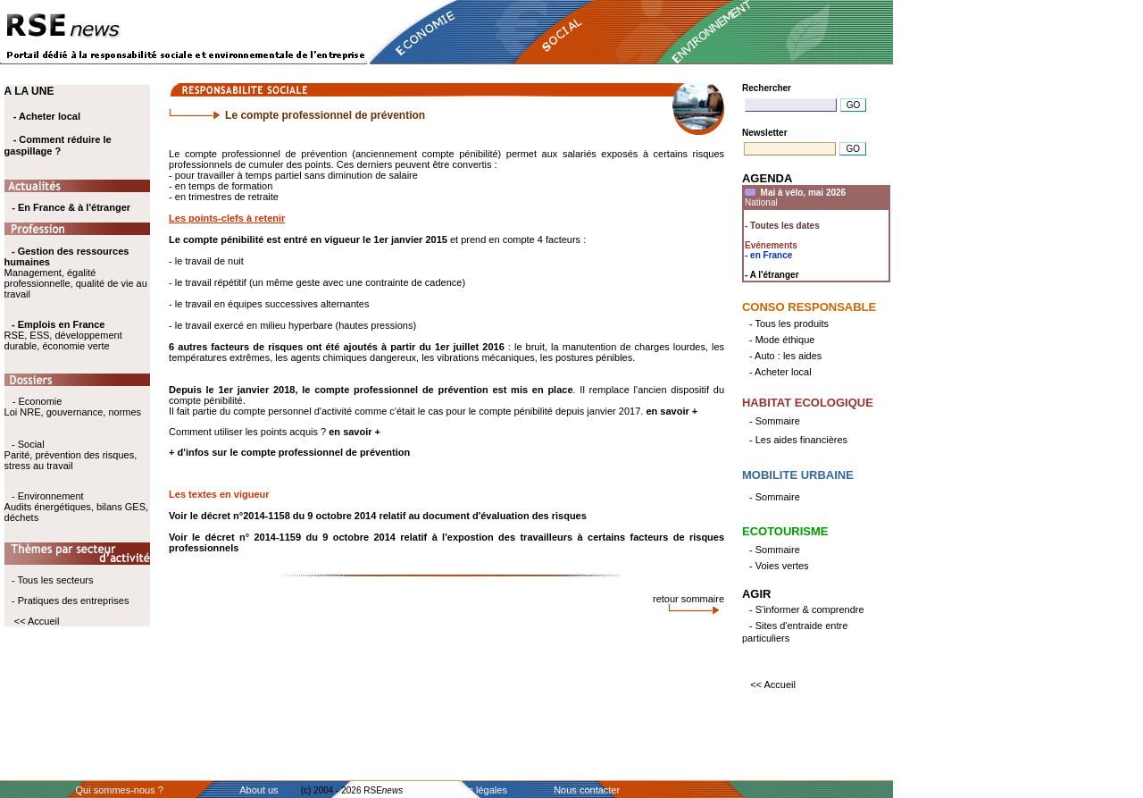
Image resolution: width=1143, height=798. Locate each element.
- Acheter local (46, 116)
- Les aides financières (798, 439)
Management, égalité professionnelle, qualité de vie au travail (75, 272)
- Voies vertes (779, 565)
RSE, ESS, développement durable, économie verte (63, 340)
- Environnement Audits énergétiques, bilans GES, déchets (76, 507)
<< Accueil (37, 621)
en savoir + (671, 411)
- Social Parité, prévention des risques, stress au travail (71, 455)
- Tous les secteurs (53, 580)
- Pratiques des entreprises (70, 600)
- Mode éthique (781, 339)
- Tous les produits (789, 323)
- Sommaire (774, 421)
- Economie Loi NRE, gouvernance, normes (72, 406)
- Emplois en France (58, 324)
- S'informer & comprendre (806, 609)
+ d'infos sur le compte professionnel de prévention (289, 452)
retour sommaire (688, 598)
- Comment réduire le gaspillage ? (58, 145)
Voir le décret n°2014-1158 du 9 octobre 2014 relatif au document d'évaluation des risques (378, 515)
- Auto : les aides (785, 355)
